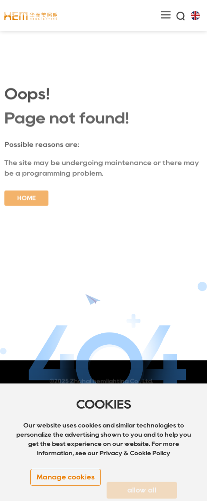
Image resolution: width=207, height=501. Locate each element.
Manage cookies (66, 477)
